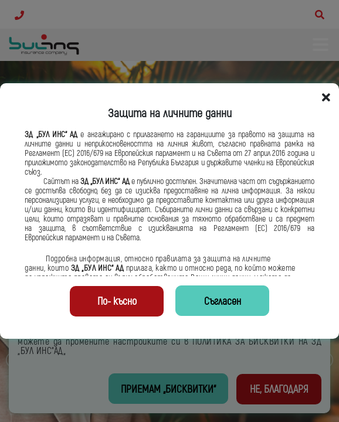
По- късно (117, 301)
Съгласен (222, 301)
